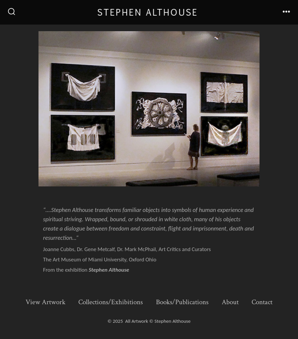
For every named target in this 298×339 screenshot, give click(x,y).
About (230, 302)
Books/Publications (182, 302)
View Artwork (45, 302)
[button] (149, 108)
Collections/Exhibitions (110, 302)
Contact (262, 302)
